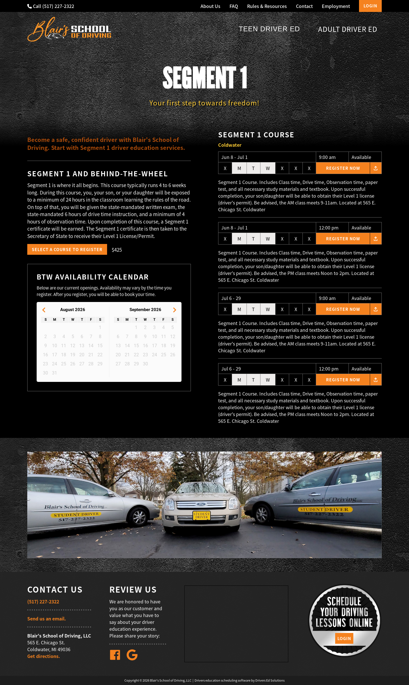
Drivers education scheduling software (223, 680)
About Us (210, 6)
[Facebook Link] (117, 659)
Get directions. (43, 656)
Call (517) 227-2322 (50, 6)
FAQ (233, 6)
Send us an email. (46, 618)
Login (370, 6)
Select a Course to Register (67, 249)
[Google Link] (134, 659)
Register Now (343, 168)
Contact (304, 6)
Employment (336, 6)
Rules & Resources (267, 6)
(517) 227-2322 (43, 601)
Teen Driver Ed (269, 29)
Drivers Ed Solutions (270, 680)
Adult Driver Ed (347, 29)
